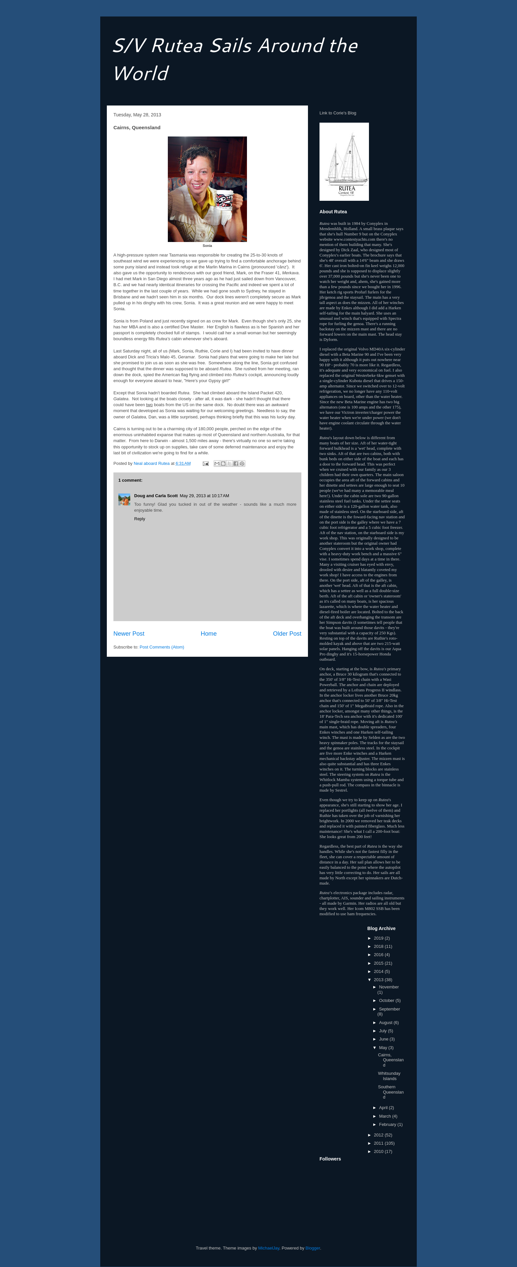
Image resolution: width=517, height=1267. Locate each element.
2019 (379, 938)
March (385, 1116)
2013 (379, 979)
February (388, 1124)
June (384, 1039)
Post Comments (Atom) (162, 647)
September (389, 1009)
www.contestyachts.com (354, 239)
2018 (379, 946)
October (387, 1000)
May (383, 1047)
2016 (379, 954)
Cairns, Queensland (391, 1060)
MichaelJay (268, 1248)
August (386, 1022)
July (383, 1030)
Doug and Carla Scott (156, 495)
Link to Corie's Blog (337, 112)
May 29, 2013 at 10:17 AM (204, 495)
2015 (379, 963)
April (384, 1107)
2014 (379, 971)
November (389, 986)
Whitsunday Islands (389, 1076)
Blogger (313, 1248)
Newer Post (128, 633)
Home (209, 633)
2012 (379, 1134)
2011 (379, 1143)
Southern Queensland (391, 1092)
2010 (379, 1151)
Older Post (287, 633)
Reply (139, 518)
